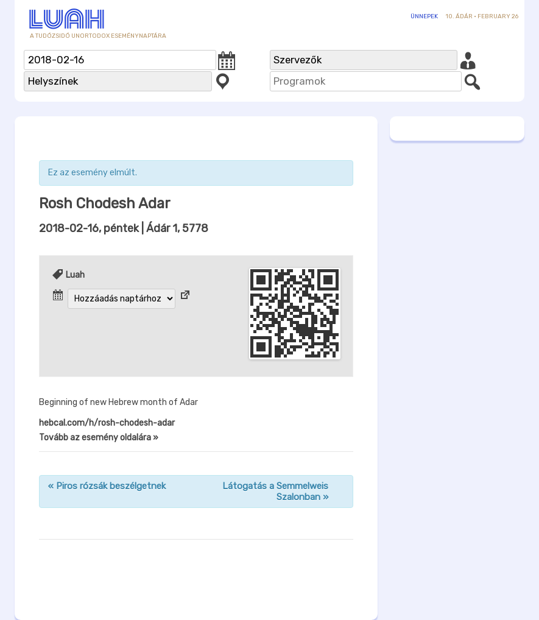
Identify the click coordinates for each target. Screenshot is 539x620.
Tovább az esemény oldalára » (98, 437)
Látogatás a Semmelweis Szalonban (275, 491)
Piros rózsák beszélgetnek (107, 486)
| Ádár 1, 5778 (123, 228)
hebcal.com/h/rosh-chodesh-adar (107, 423)
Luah (75, 275)
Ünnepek (424, 16)
